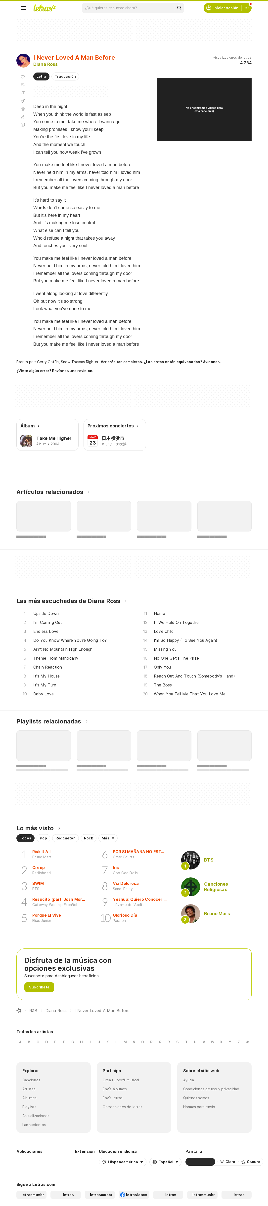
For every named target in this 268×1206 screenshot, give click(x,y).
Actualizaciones (35, 1116)
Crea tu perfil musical (121, 1080)
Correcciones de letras (122, 1107)
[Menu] (23, 8)
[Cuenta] (247, 8)
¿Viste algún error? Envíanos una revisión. (54, 371)
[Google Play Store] (29, 1162)
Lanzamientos (34, 1125)
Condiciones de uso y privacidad (211, 1089)
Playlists (29, 1107)
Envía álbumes (115, 1089)
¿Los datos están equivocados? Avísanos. (182, 362)
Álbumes (29, 1098)
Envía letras (113, 1098)
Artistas (29, 1089)
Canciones (31, 1080)
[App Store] (59, 1162)
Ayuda (188, 1080)
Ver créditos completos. (122, 362)
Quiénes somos (196, 1098)
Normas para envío (199, 1107)
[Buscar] (179, 8)
